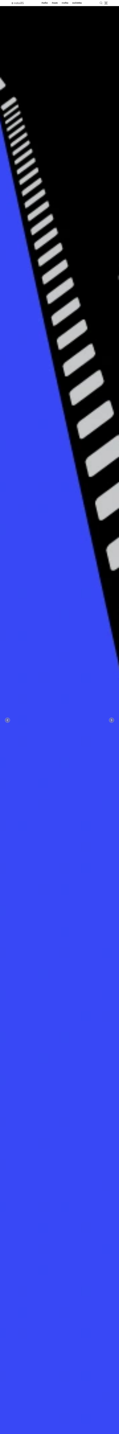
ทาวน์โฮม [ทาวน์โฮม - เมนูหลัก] (65, 3)
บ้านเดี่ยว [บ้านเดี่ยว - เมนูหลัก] (45, 3)
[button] (106, 3)
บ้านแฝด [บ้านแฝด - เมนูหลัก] (55, 3)
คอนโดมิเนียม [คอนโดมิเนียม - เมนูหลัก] (77, 3)
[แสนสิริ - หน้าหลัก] (18, 3)
